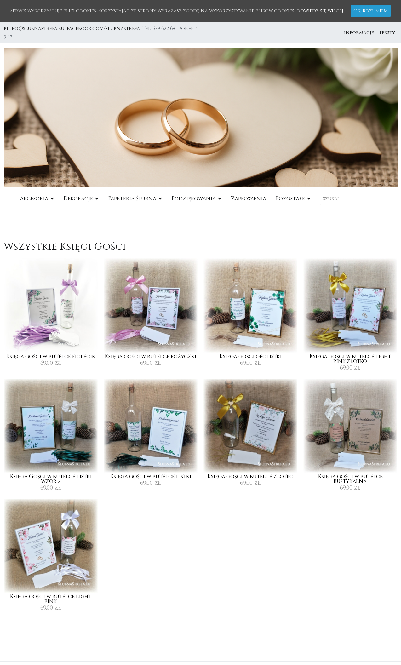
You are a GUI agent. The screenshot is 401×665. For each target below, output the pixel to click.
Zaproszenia (248, 198)
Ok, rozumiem (370, 11)
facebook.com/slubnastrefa (104, 28)
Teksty (387, 32)
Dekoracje (78, 198)
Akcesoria (34, 198)
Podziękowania (193, 198)
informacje (359, 32)
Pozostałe (290, 198)
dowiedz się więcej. (320, 11)
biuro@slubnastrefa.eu (35, 28)
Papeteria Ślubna (132, 198)
